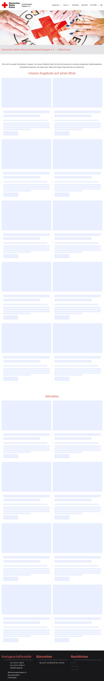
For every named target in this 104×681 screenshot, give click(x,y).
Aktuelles (75, 5)
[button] (60, 5)
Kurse (66, 5)
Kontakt (73, 663)
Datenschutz (75, 669)
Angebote (56, 5)
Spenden (84, 5)
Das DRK (94, 5)
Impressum (74, 666)
